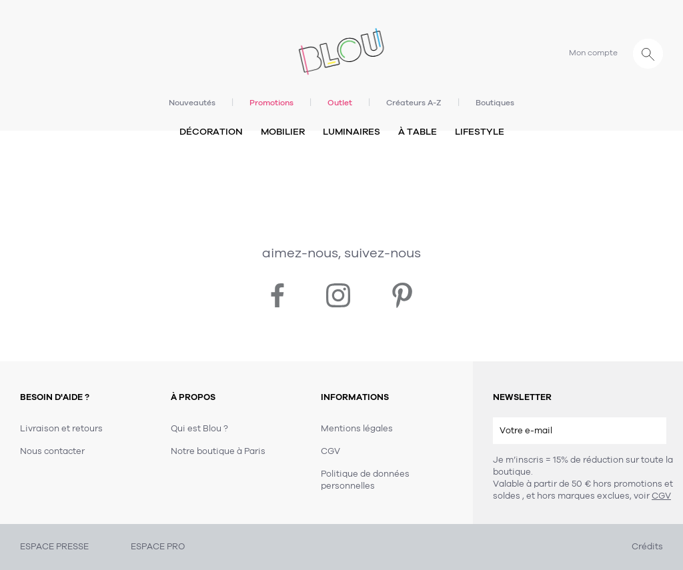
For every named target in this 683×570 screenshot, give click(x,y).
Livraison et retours (61, 429)
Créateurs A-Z (414, 102)
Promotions (271, 102)
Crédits (647, 547)
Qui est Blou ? (199, 429)
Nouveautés (192, 102)
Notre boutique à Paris (218, 451)
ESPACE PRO (158, 547)
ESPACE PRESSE (54, 547)
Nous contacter (52, 451)
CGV (661, 496)
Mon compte (593, 52)
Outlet (339, 102)
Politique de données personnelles (365, 480)
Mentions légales (357, 429)
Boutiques (495, 102)
